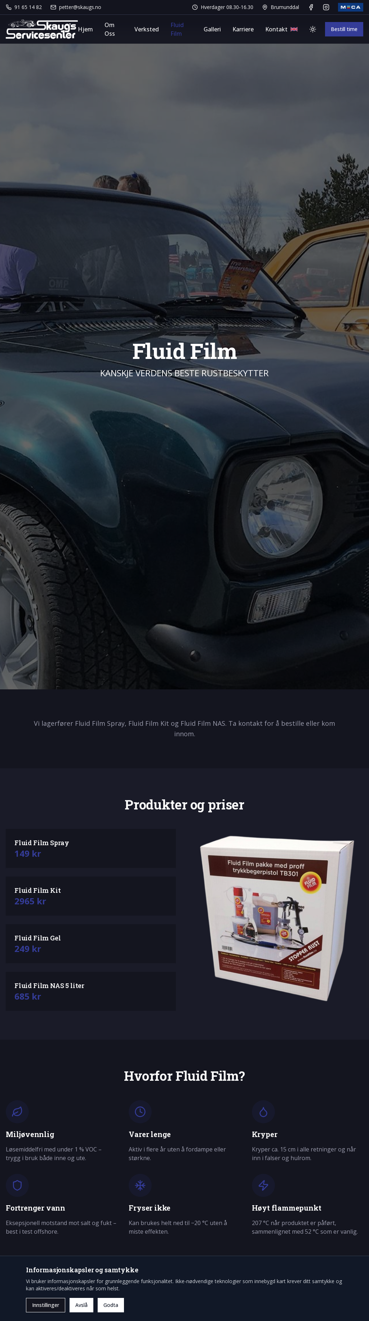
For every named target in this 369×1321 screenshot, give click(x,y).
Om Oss (110, 29)
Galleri (212, 29)
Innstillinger (45, 1305)
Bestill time (344, 29)
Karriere (243, 29)
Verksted (146, 29)
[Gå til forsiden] (42, 29)
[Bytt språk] (294, 29)
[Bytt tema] (312, 29)
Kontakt (276, 29)
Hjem (85, 29)
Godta (110, 1305)
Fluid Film (177, 29)
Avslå (81, 1305)
